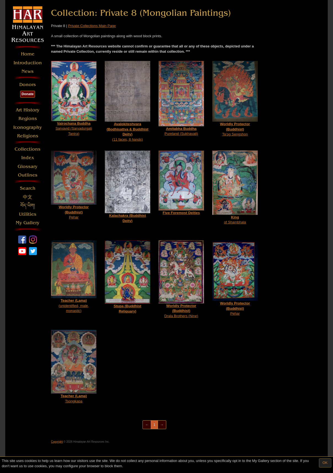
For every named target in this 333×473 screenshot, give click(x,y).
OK (325, 463)
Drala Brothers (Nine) (181, 279)
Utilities (27, 214)
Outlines (27, 175)
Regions (27, 118)
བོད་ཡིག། (27, 205)
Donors (27, 84)
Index (27, 157)
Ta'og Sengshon (235, 99)
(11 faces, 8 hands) (127, 101)
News (28, 71)
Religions (27, 135)
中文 (27, 197)
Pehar (73, 185)
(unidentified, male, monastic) (73, 276)
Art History (27, 110)
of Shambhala (235, 188)
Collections (28, 149)
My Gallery (27, 222)
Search (28, 188)
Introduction (28, 62)
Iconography (27, 127)
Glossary (27, 166)
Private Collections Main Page (92, 26)
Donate (28, 94)
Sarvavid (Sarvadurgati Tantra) (73, 98)
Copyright (57, 441)
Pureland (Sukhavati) (181, 98)
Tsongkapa (73, 366)
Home (27, 54)
